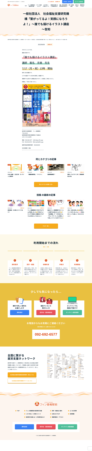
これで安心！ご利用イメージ (46, 5)
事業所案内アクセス (82, 5)
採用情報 (72, 425)
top (26, 5)
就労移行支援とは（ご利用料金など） (54, 5)
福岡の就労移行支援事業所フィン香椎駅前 (47, 446)
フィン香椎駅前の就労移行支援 (31, 5)
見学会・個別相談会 (46, 323)
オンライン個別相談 (79, 1)
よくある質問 (73, 421)
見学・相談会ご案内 (71, 5)
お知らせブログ (77, 5)
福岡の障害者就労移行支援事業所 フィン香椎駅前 (16, 1)
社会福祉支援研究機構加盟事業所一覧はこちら (22, 386)
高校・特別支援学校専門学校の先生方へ (63, 5)
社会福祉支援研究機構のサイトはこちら (22, 392)
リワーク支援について (39, 5)
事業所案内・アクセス (57, 428)
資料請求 (19, 323)
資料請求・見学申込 (68, 1)
